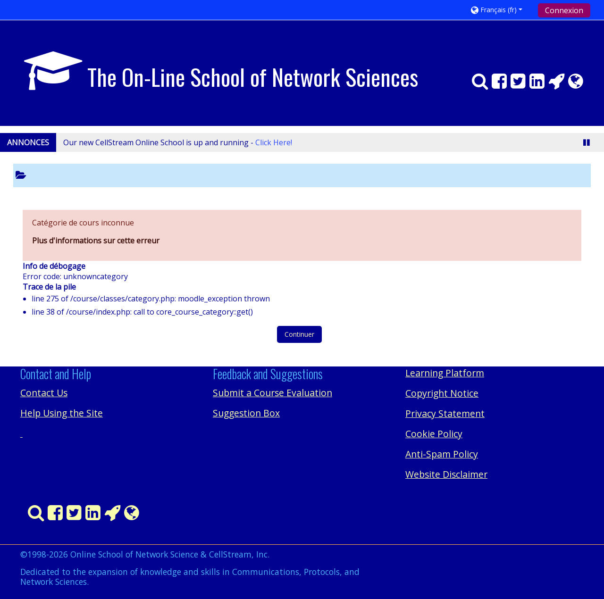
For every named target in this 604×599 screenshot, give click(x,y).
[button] (501, 9)
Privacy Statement (445, 413)
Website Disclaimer (446, 474)
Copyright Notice (441, 393)
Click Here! (273, 142)
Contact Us (43, 392)
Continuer (299, 334)
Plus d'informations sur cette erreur (95, 240)
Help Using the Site (61, 413)
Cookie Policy (433, 433)
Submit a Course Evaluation (272, 392)
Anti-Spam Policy (441, 454)
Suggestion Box (246, 413)
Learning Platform (444, 372)
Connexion (564, 10)
